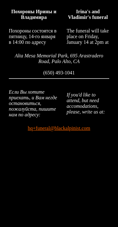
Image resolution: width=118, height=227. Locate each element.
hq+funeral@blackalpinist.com (59, 128)
